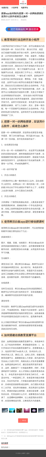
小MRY (23, 2)
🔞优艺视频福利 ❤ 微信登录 (23, 29)
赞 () (23, 421)
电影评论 (24, 8)
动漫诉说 (4, 8)
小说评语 (14, 8)
